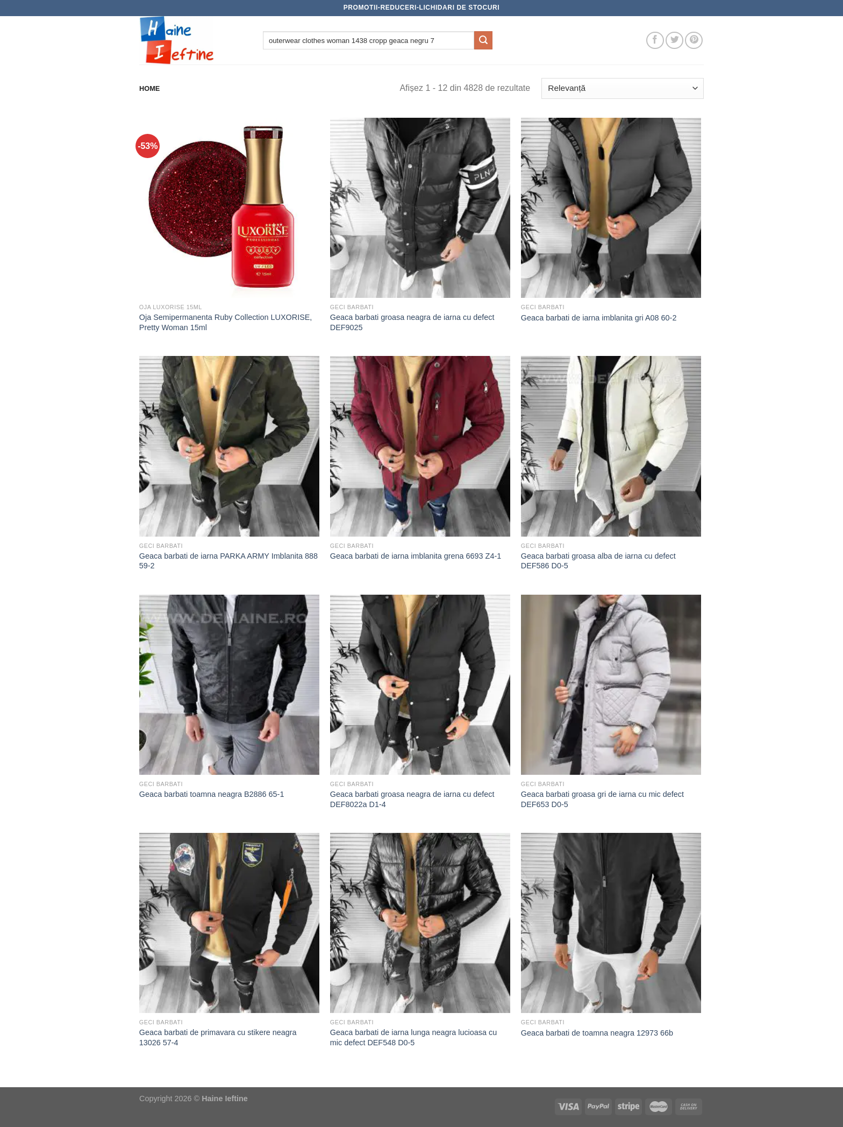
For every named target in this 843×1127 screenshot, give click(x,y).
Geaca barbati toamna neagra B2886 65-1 (211, 794)
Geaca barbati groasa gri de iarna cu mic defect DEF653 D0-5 (602, 799)
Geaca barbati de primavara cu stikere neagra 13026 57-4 (218, 1037)
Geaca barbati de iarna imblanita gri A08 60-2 (599, 317)
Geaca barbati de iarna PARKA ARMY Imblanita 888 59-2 (228, 561)
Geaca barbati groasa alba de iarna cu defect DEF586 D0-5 (598, 561)
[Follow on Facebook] (655, 40)
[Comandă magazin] (622, 88)
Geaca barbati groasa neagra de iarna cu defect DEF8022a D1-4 (412, 799)
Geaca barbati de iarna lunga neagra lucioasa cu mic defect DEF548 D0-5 (413, 1037)
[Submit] (483, 40)
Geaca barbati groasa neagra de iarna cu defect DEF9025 (412, 322)
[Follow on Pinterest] (694, 40)
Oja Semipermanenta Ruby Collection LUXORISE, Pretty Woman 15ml (225, 322)
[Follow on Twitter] (674, 40)
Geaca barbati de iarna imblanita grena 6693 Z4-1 (415, 556)
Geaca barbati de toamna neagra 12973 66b (597, 1033)
